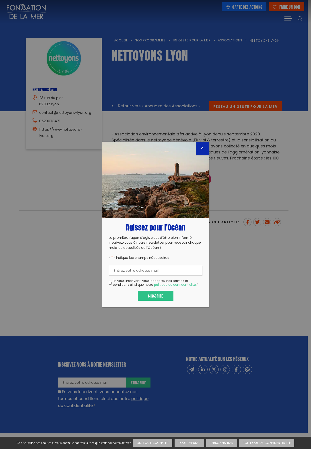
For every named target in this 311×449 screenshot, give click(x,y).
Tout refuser (189, 443)
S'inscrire (155, 296)
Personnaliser (221, 443)
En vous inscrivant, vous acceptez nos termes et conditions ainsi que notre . (155, 283)
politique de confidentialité (175, 285)
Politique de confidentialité (267, 443)
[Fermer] (202, 148)
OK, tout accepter (152, 443)
